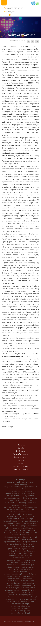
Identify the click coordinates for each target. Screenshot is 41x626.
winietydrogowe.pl (26, 595)
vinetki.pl (28, 556)
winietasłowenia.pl (29, 590)
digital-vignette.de (15, 500)
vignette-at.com (13, 546)
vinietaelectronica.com (20, 558)
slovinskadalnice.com (12, 537)
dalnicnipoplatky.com (12, 498)
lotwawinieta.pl (27, 519)
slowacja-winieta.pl (30, 537)
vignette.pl (28, 553)
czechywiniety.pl (28, 496)
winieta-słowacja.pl (27, 565)
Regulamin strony (20, 457)
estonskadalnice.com (15, 510)
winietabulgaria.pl (30, 574)
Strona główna (14, 40)
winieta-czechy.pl (28, 562)
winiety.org (12, 595)
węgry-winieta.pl (27, 601)
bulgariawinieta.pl (11, 489)
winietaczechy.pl (29, 576)
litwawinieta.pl (27, 514)
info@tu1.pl (12, 11)
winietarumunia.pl (13, 585)
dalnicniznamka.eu (30, 498)
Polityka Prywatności (21, 454)
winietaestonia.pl (14, 578)
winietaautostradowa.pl (13, 574)
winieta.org (13, 569)
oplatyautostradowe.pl (28, 526)
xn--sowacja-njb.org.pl (20, 604)
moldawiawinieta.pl (30, 523)
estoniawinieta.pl (30, 507)
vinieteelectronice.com (13, 560)
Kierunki (20, 448)
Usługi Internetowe (20, 466)
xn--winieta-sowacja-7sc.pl (20, 611)
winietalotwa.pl (12, 581)
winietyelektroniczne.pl (13, 597)
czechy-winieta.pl (29, 493)
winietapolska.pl (29, 583)
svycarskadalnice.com (12, 542)
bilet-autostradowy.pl (20, 484)
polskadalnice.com (28, 528)
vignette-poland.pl (13, 551)
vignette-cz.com (13, 549)
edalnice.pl (32, 503)
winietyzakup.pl (13, 601)
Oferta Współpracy (20, 469)
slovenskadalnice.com (20, 535)
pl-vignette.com (12, 528)
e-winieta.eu (9, 503)
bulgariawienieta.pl (30, 487)
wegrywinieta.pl (30, 560)
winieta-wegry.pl (13, 567)
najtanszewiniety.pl (11, 526)
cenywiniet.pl (27, 491)
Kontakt (20, 463)
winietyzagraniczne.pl (27, 599)
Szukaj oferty (20, 445)
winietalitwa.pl (28, 578)
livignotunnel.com (27, 516)
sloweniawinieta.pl (28, 539)
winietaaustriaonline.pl (20, 572)
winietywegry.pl (11, 599)
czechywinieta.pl (13, 496)
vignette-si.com (15, 553)
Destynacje (20, 451)
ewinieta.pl (30, 510)
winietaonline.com (13, 583)
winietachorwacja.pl (13, 576)
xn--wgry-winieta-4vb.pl (20, 608)
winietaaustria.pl (26, 569)
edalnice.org (21, 503)
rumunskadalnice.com (12, 533)
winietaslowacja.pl (12, 588)
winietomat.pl (27, 592)
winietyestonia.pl (30, 597)
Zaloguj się (21, 460)
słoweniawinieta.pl (14, 544)
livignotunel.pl (12, 516)
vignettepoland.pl (16, 556)
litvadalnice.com (25, 512)
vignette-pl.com (28, 549)
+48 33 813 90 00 (15, 8)
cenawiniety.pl (14, 491)
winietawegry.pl (14, 592)
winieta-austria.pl (13, 562)
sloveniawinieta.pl (30, 533)
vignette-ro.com (28, 551)
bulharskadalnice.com (28, 489)
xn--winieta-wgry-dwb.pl (20, 613)
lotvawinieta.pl (13, 519)
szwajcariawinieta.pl (30, 542)
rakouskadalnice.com (13, 530)
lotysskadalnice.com (11, 521)
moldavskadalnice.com (12, 523)
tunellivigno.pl (28, 544)
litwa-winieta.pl (14, 514)
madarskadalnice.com (29, 521)
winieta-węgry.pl (28, 567)
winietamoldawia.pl (27, 581)
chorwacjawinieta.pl (12, 493)
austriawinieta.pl (28, 482)
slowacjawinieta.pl (12, 539)
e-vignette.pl (28, 500)
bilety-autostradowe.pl (12, 487)
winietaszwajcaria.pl (12, 590)
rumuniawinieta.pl (29, 530)
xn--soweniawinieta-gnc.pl (20, 606)
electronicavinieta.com (20, 505)
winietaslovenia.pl (28, 585)
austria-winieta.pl (13, 482)
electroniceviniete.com (13, 507)
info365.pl (13, 512)
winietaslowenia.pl (28, 588)
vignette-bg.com (27, 546)
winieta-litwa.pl (12, 565)
